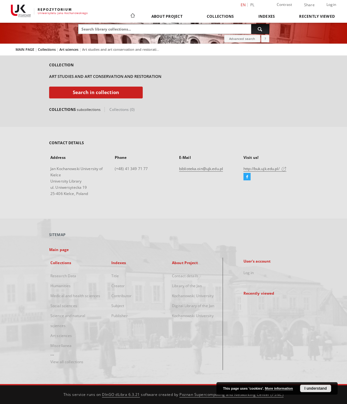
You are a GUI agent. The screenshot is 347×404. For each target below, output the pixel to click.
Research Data (63, 275)
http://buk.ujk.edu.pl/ (264, 168)
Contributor (121, 295)
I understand (315, 388)
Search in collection (96, 92)
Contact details (185, 275)
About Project (167, 16)
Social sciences (63, 305)
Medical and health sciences (75, 295)
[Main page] (132, 16)
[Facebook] (247, 177)
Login (331, 4)
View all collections (66, 361)
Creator (118, 285)
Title (115, 275)
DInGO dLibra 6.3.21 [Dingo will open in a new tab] (121, 394)
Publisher (119, 315)
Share (309, 4)
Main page (59, 249)
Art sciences (69, 49)
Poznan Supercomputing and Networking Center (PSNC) (231, 394)
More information (279, 388)
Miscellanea (61, 345)
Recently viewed (317, 16)
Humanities (60, 285)
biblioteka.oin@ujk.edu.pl (201, 168)
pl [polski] (252, 5)
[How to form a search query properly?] (265, 38)
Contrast (284, 4)
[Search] (260, 29)
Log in (248, 272)
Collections (220, 16)
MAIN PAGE (25, 49)
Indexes (266, 16)
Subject (117, 305)
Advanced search (242, 38)
